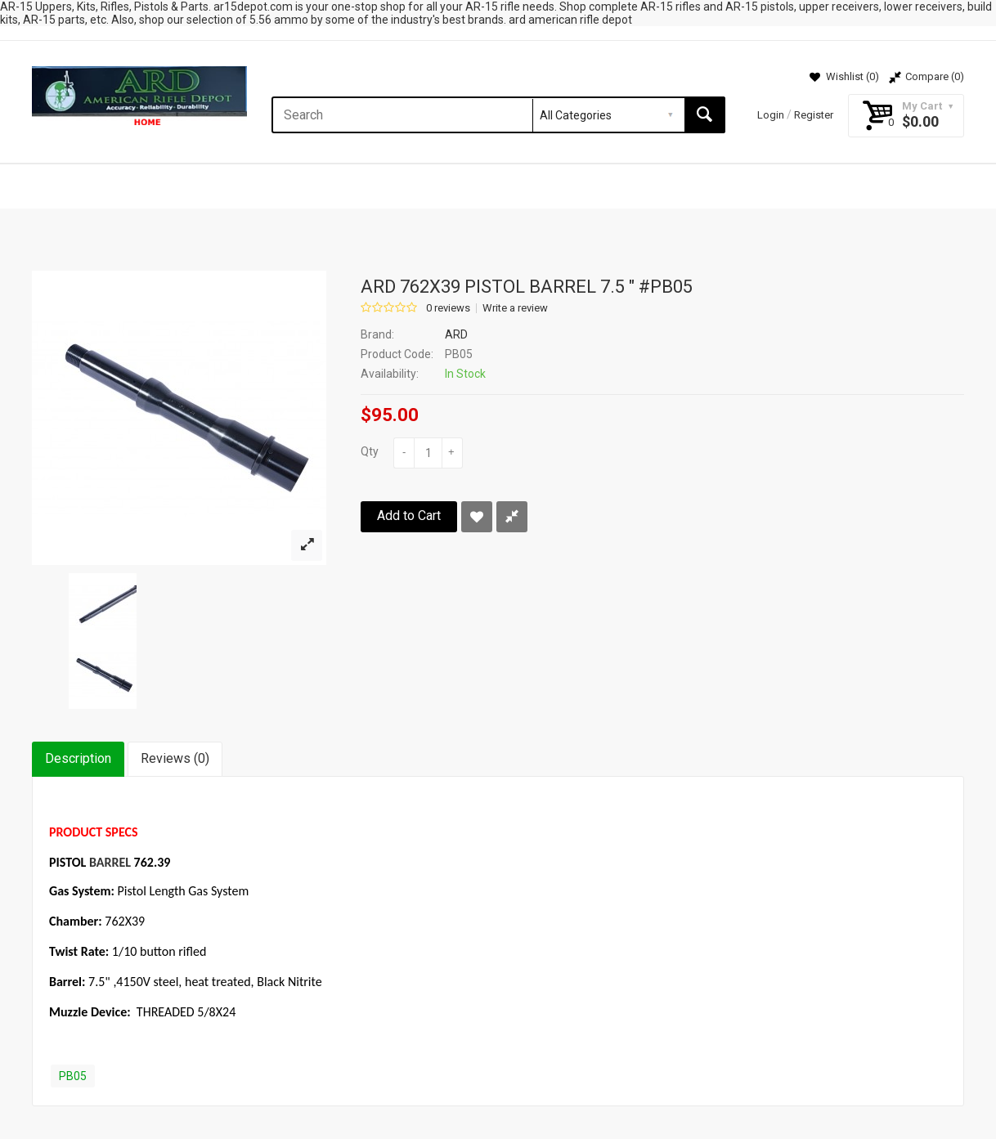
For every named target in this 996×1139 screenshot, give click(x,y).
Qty (370, 451)
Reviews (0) (175, 758)
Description (78, 758)
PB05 (73, 1076)
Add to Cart (409, 515)
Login (770, 115)
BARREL (110, 862)
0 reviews (448, 308)
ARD (456, 334)
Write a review (515, 308)
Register (813, 115)
